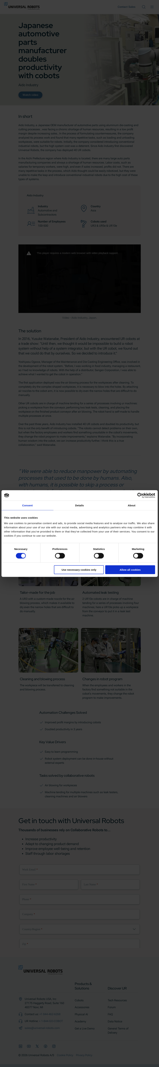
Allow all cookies (130, 569)
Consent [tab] (27, 505)
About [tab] (131, 505)
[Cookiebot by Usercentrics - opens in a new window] (140, 495)
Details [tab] (79, 505)
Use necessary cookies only (79, 569)
